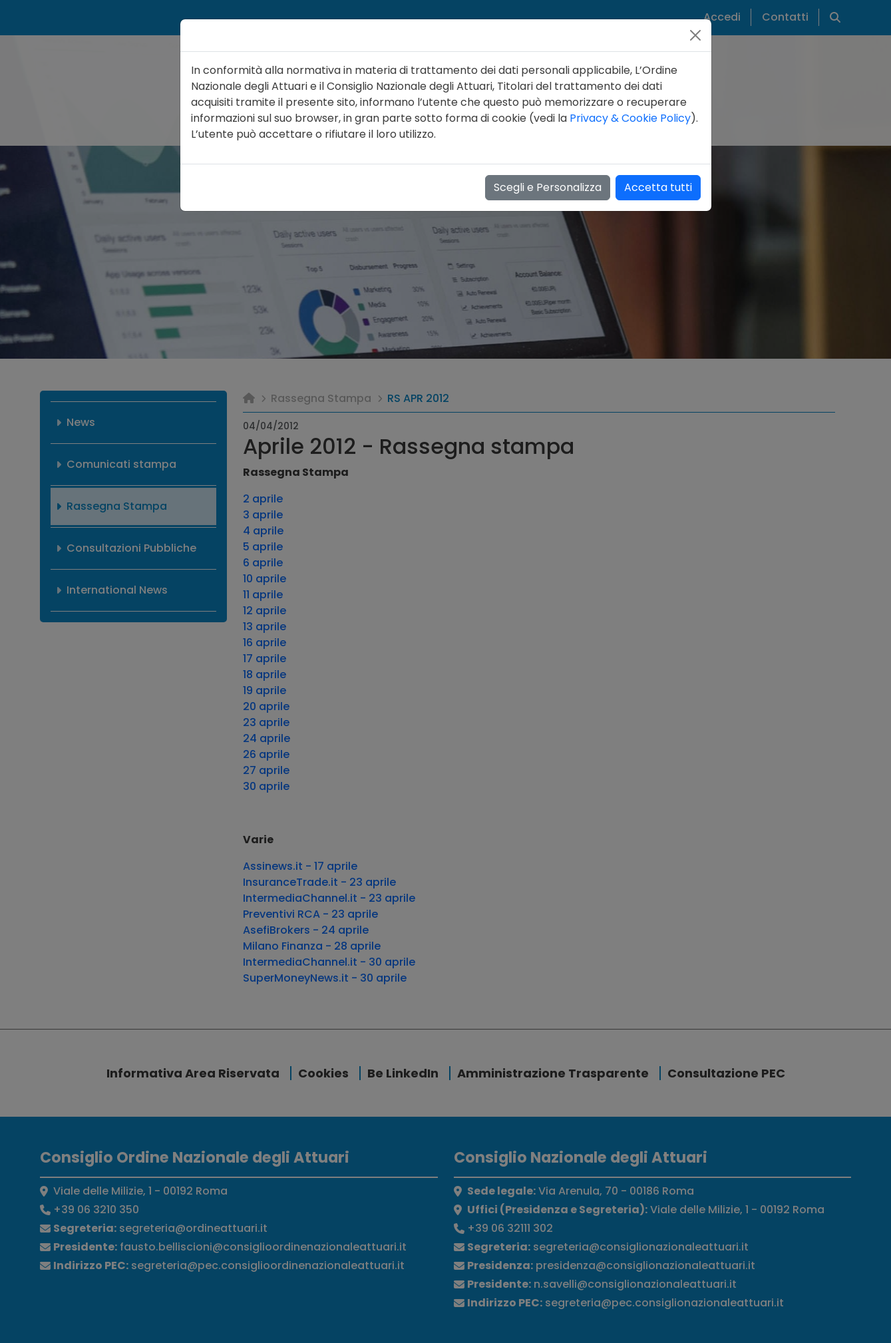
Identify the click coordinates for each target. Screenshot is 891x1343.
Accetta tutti (658, 187)
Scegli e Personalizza (548, 187)
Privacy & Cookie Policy (630, 118)
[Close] (695, 35)
